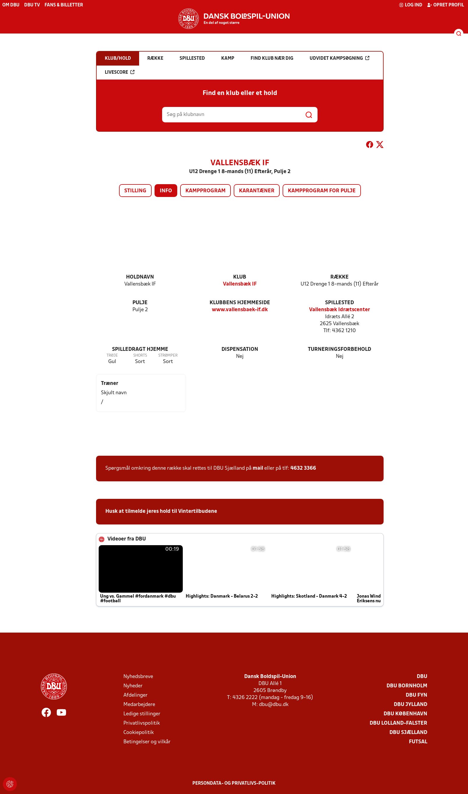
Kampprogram (205, 191)
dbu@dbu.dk (273, 704)
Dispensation (239, 349)
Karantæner (256, 191)
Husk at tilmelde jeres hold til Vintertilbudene (161, 511)
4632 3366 (303, 468)
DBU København (405, 714)
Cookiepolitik (138, 732)
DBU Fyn (416, 695)
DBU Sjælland (408, 732)
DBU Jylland (410, 704)
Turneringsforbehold (339, 349)
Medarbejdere (139, 704)
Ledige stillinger (141, 714)
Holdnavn (140, 277)
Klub (239, 277)
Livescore (119, 72)
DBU (422, 676)
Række (339, 277)
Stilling (135, 191)
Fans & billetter (64, 5)
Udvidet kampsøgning (339, 58)
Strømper (168, 356)
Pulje (140, 302)
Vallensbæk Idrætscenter (339, 309)
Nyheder (133, 686)
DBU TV (32, 5)
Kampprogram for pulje (322, 191)
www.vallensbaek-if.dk (240, 309)
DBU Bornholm (407, 686)
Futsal (418, 742)
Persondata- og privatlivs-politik (234, 783)
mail (258, 468)
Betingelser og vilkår (147, 742)
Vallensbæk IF (240, 284)
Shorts (140, 356)
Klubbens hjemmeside (240, 302)
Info (166, 191)
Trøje (112, 356)
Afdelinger (135, 695)
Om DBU (11, 5)
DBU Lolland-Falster (398, 723)
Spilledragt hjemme (140, 349)
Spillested (339, 302)
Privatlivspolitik (141, 723)
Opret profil (445, 5)
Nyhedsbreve (138, 676)
